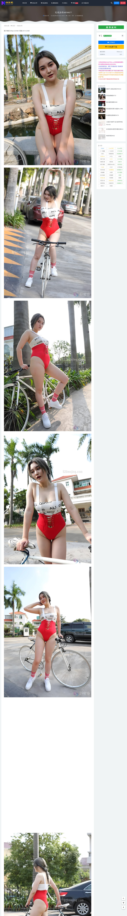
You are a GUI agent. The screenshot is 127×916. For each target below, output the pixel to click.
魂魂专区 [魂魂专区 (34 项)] (111, 183)
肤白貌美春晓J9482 (111, 102)
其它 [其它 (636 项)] (103, 153)
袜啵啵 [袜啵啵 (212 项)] (111, 177)
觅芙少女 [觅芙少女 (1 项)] (103, 180)
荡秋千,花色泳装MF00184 (113, 89)
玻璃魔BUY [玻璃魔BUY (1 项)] (120, 169)
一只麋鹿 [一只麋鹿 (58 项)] (103, 151)
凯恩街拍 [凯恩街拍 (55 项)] (111, 153)
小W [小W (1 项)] (111, 159)
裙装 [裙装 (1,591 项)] (120, 177)
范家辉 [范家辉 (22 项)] (111, 175)
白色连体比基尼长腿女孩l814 (114, 129)
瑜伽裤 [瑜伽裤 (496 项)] (102, 172)
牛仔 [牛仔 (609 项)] (111, 167)
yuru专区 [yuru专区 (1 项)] (111, 148)
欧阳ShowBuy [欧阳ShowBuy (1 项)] (111, 164)
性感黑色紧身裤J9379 (112, 115)
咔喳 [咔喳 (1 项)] (120, 156)
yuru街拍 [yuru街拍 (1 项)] (120, 148)
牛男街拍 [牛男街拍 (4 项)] (120, 167)
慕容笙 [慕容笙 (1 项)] (111, 161)
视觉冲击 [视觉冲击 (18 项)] (111, 180)
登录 (117, 3)
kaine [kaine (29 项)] (103, 148)
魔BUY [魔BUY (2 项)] (102, 186)
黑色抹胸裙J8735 (111, 95)
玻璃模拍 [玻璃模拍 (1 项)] (111, 169)
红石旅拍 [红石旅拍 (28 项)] (103, 175)
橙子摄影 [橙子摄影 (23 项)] (103, 164)
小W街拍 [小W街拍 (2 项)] (120, 159)
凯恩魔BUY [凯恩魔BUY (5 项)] (120, 153)
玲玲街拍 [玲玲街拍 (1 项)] (103, 169)
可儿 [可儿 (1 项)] (111, 156)
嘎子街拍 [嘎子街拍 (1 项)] (103, 159)
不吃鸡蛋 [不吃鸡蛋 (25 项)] (120, 151)
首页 (13, 25)
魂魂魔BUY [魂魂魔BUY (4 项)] (120, 183)
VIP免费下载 (111, 47)
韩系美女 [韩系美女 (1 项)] (103, 183)
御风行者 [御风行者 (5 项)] (103, 161)
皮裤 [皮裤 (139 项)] (111, 172)
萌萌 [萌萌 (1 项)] (120, 175)
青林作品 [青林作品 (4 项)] (120, 180)
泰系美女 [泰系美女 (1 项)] (120, 164)
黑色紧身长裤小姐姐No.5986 (114, 108)
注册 (123, 3)
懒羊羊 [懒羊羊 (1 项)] (120, 161)
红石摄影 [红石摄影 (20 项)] (120, 172)
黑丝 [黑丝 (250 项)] (111, 186)
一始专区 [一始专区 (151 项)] (111, 151)
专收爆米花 (79, 15)
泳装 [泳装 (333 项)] (103, 167)
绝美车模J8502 (110, 135)
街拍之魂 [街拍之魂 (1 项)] (103, 177)
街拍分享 (46, 15)
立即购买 (111, 42)
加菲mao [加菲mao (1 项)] (103, 156)
